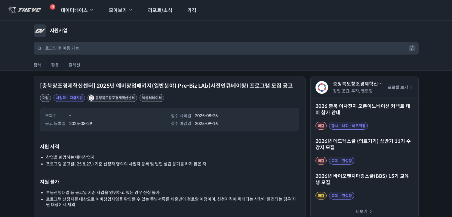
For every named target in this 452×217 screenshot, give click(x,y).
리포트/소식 (156, 10)
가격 (188, 10)
